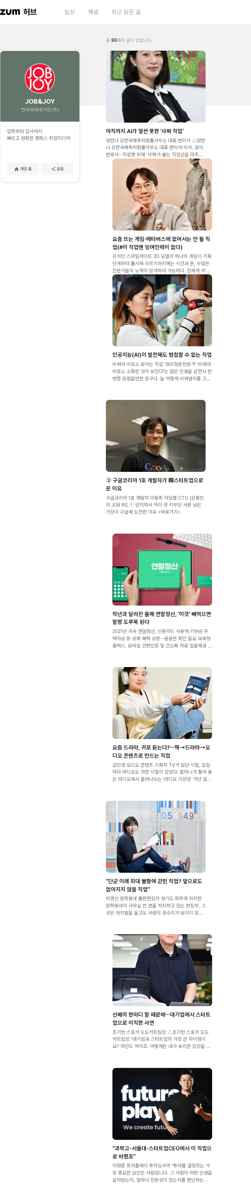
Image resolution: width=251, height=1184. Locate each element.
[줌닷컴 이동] (10, 12)
